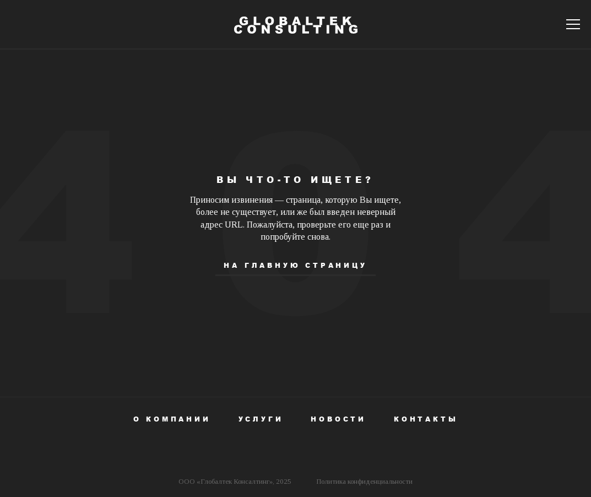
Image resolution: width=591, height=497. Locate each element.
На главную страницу (295, 265)
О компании (172, 419)
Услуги (261, 419)
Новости (338, 419)
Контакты (426, 419)
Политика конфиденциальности (364, 481)
